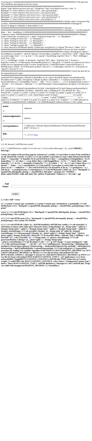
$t (11, 238)
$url (36, 135)
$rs (78, 90)
